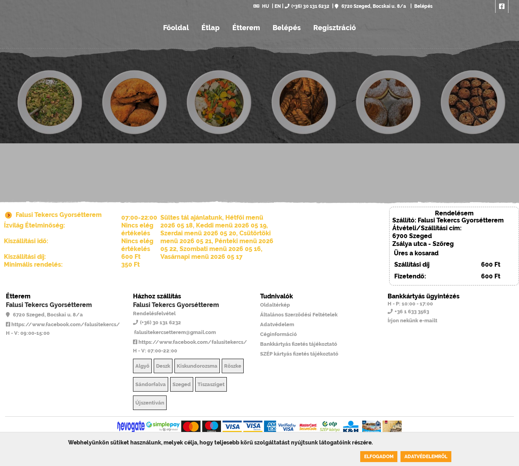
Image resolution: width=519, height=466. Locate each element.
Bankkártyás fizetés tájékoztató (298, 344)
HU (261, 6)
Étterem (246, 27)
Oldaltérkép (275, 305)
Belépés (423, 6)
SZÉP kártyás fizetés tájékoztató (299, 354)
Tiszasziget (211, 384)
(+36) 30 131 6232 (307, 6)
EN (278, 6)
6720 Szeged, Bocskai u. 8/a (370, 6)
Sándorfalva (150, 384)
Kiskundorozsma (197, 366)
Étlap (210, 27)
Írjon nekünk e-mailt (412, 320)
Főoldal (176, 27)
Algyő (142, 366)
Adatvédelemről (425, 456)
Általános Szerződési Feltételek (299, 315)
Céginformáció (278, 334)
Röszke (232, 366)
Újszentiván (149, 403)
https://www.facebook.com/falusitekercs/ (63, 324)
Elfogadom (378, 456)
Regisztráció (334, 27)
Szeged (181, 384)
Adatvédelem (277, 324)
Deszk (163, 366)
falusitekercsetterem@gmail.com (174, 332)
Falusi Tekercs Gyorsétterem (49, 305)
